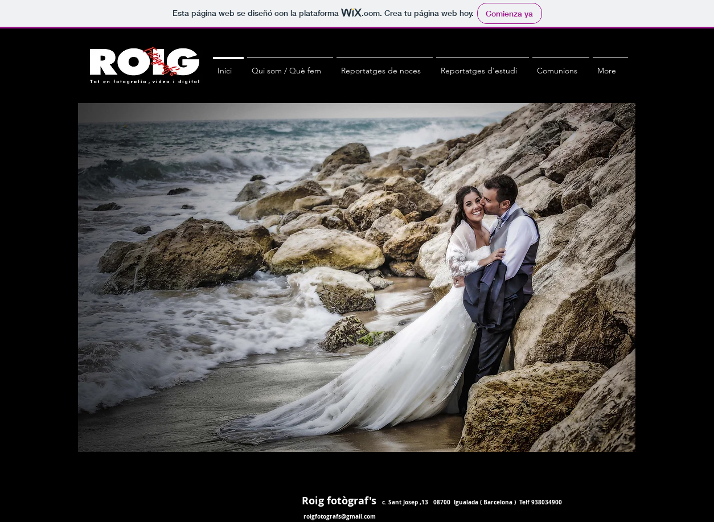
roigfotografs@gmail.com (339, 516)
